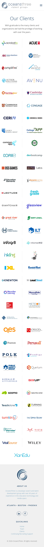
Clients (21, 531)
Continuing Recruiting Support (21, 534)
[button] (41, 5)
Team (21, 529)
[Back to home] (16, 5)
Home (21, 526)
